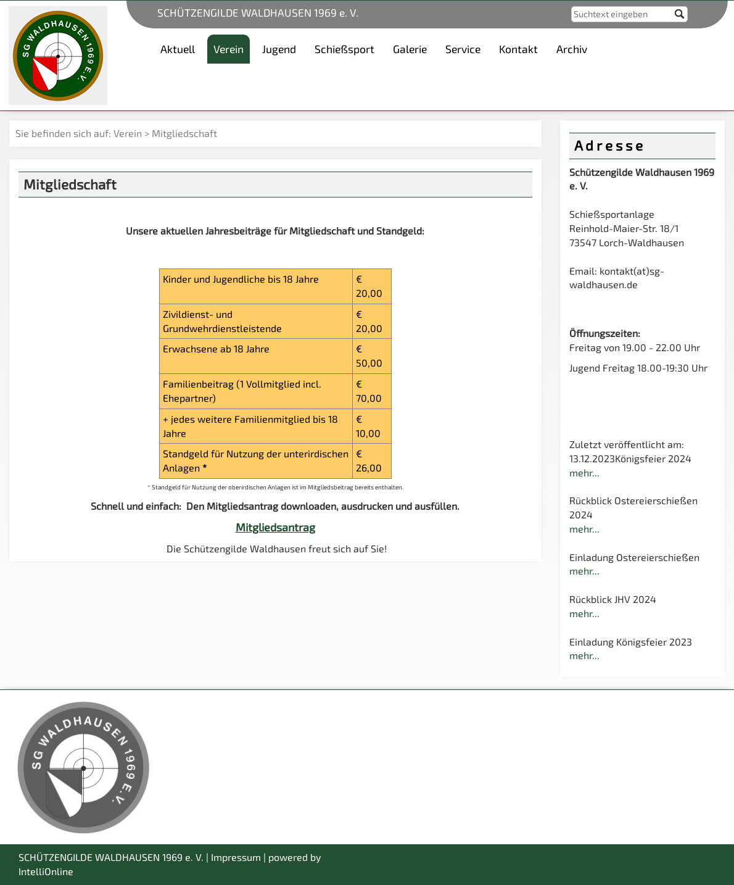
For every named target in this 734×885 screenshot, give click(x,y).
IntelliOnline (46, 871)
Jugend (279, 49)
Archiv (571, 49)
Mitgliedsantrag (275, 527)
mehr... (584, 472)
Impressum (236, 857)
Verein (127, 133)
